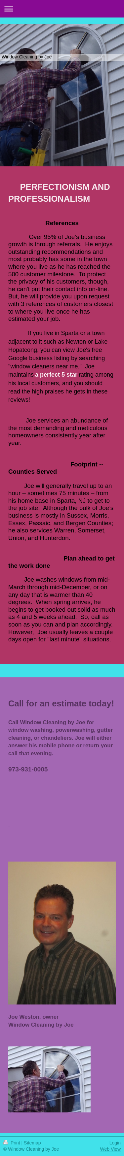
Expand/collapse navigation (62, 9)
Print (12, 1142)
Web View (110, 1149)
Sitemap (32, 1142)
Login (115, 1142)
